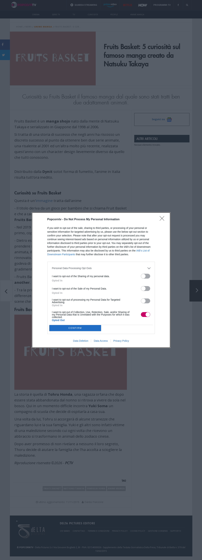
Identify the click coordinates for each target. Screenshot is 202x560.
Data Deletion (80, 340)
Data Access (101, 340)
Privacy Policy (121, 340)
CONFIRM (75, 328)
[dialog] (101, 280)
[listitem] (101, 268)
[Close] (163, 219)
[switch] (145, 276)
